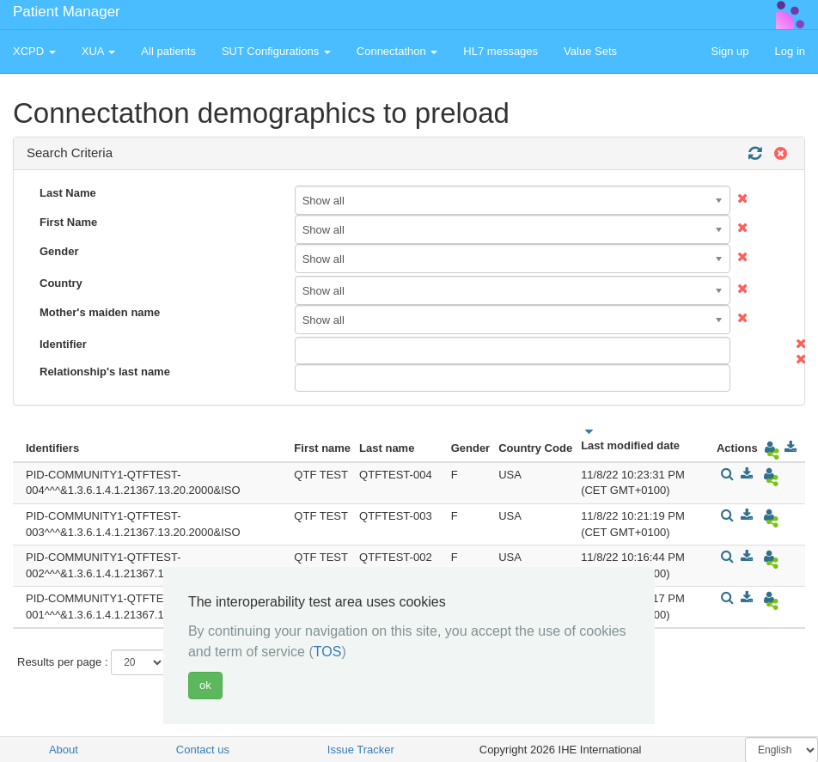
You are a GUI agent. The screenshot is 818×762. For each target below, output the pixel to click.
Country (61, 283)
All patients (168, 51)
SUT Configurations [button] (276, 51)
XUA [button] (99, 51)
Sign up (729, 51)
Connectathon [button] (397, 51)
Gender (59, 251)
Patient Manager (66, 11)
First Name (68, 222)
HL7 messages (500, 51)
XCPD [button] (34, 51)
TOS (328, 651)
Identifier (63, 344)
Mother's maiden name (100, 312)
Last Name (68, 192)
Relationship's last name (105, 371)
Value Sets (590, 51)
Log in (790, 51)
